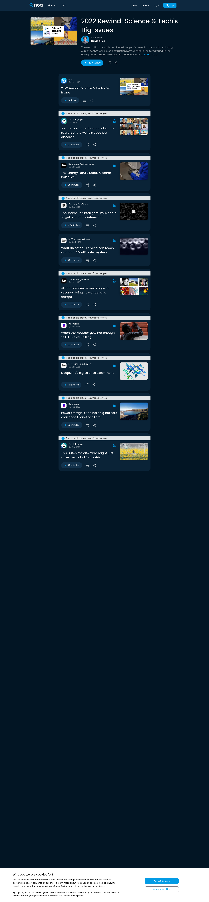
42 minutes (72, 225)
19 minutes (71, 385)
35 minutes (71, 185)
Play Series (92, 62)
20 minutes (71, 465)
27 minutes (71, 144)
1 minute (70, 100)
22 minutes (71, 260)
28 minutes (71, 425)
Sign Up (170, 5)
